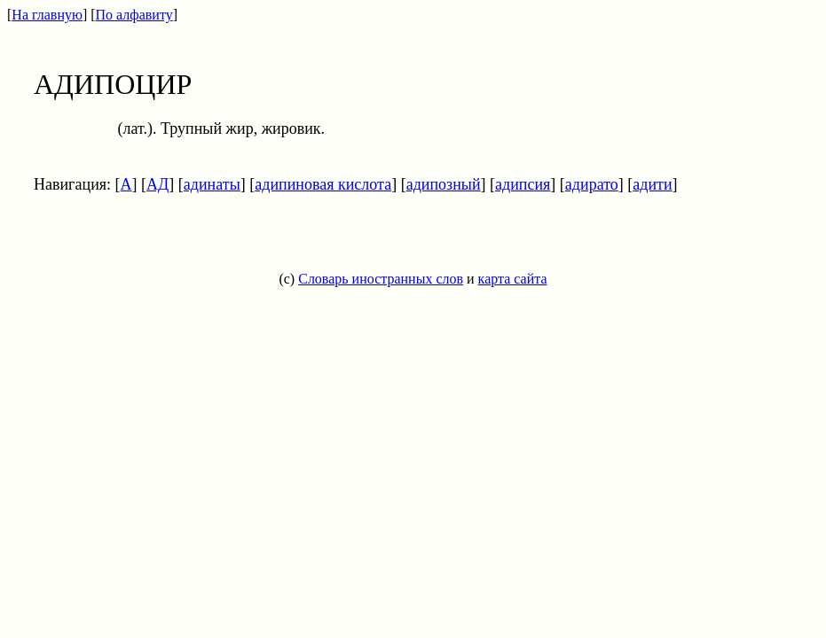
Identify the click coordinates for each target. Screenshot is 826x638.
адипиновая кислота (323, 184)
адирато (591, 184)
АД (157, 184)
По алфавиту (134, 14)
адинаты (212, 184)
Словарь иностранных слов (380, 278)
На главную (47, 14)
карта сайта (512, 278)
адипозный (443, 184)
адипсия (522, 184)
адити (652, 184)
